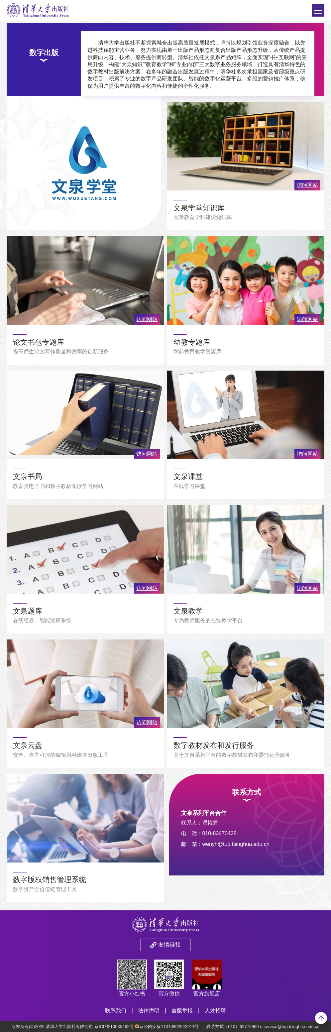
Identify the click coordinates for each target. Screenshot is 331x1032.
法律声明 (149, 1010)
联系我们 (115, 1010)
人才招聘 (215, 1010)
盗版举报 (182, 1010)
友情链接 (169, 945)
